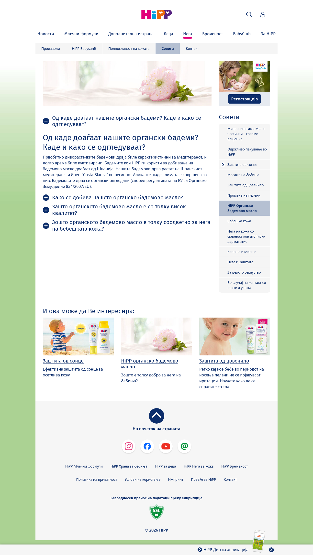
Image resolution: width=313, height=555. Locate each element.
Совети (167, 48)
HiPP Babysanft (84, 48)
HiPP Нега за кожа (199, 466)
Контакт (192, 48)
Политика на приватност (96, 479)
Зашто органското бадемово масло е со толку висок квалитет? (119, 209)
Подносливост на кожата (128, 48)
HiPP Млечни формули (84, 466)
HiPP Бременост (234, 466)
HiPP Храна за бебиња (129, 466)
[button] (249, 14)
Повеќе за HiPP (203, 479)
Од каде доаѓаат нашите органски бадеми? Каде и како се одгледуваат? (126, 121)
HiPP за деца (165, 466)
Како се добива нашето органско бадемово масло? (117, 197)
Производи (50, 48)
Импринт (175, 479)
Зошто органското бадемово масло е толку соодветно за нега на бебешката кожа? (131, 225)
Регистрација (244, 99)
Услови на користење (142, 479)
